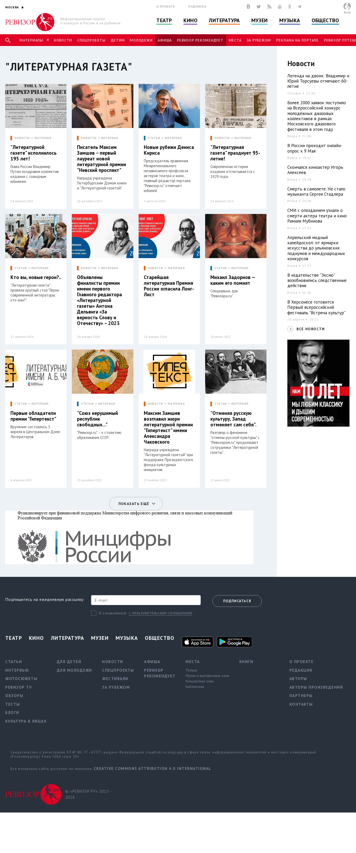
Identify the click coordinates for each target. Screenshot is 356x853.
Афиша (165, 40)
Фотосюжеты (21, 678)
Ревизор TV (18, 687)
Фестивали (115, 678)
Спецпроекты (91, 40)
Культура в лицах (26, 721)
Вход (347, 12)
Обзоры (14, 695)
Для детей (69, 661)
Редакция (300, 670)
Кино (190, 20)
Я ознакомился (112, 613)
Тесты (12, 704)
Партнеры (301, 695)
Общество (325, 20)
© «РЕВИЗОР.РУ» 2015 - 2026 (88, 794)
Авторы (298, 678)
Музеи (259, 20)
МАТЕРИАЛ (42, 138)
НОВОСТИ (22, 138)
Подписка (197, 6)
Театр (164, 20)
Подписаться (237, 601)
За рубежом (259, 40)
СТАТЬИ (154, 138)
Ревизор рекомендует (200, 40)
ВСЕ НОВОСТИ (310, 329)
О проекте (165, 6)
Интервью (17, 670)
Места (235, 40)
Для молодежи (74, 670)
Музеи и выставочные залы (207, 675)
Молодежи (141, 40)
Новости (63, 40)
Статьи (13, 661)
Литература (224, 20)
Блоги (12, 712)
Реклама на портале (297, 40)
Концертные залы (200, 681)
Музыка (289, 20)
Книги (246, 661)
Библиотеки (195, 686)
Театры (191, 670)
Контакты (301, 704)
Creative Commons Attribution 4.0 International (152, 768)
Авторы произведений (316, 687)
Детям (118, 40)
